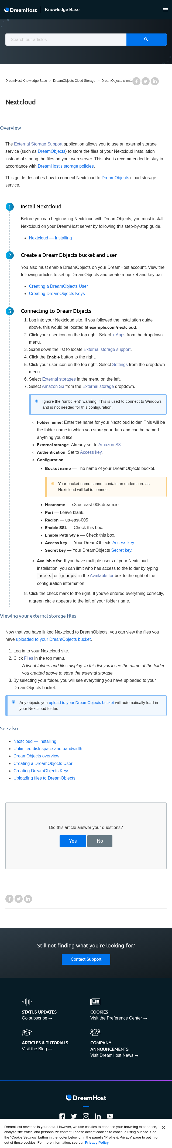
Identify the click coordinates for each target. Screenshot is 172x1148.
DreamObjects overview (36, 755)
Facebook (136, 81)
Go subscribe (34, 1017)
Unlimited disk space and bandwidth (47, 748)
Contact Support (86, 958)
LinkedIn (155, 81)
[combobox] (86, 39)
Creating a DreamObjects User (58, 286)
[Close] (163, 1127)
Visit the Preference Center (116, 1017)
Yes (73, 840)
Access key (123, 542)
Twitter (146, 81)
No (100, 840)
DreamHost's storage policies (66, 166)
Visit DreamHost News (111, 1054)
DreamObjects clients (116, 81)
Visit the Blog (34, 1048)
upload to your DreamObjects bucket (81, 702)
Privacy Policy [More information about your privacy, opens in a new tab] (97, 1142)
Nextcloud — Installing (50, 238)
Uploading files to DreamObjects (44, 777)
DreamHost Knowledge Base (26, 81)
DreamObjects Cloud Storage (74, 81)
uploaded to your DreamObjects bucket (53, 638)
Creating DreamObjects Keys (57, 293)
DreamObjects (51, 151)
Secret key (121, 550)
